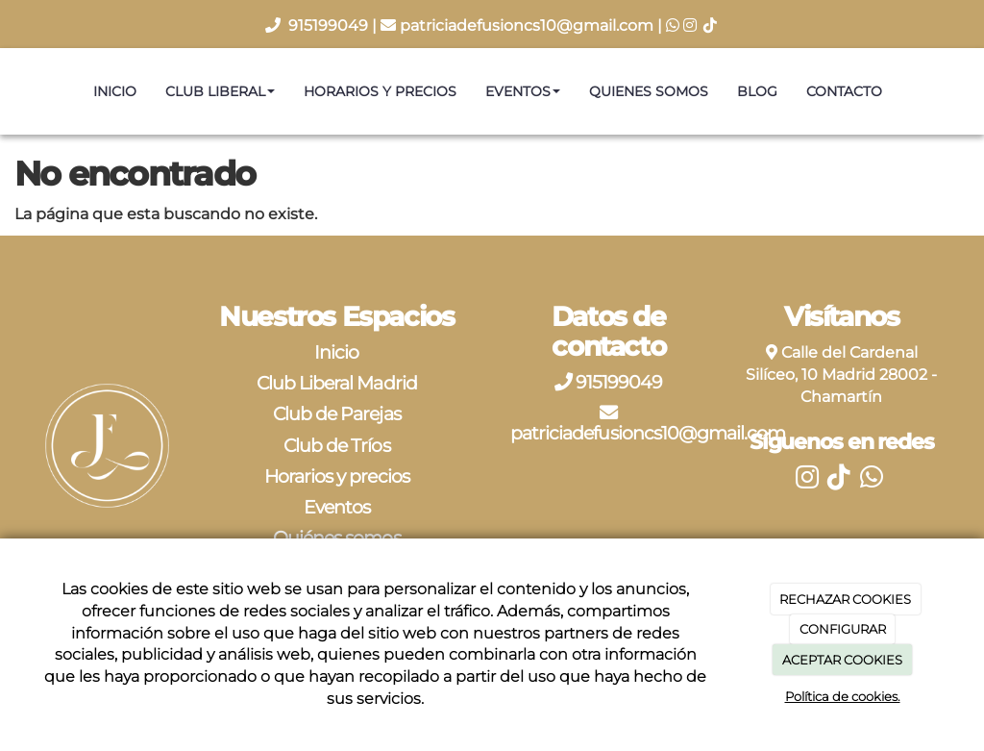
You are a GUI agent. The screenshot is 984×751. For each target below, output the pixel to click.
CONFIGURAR (843, 629)
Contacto (844, 91)
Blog (757, 91)
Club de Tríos (336, 445)
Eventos (522, 91)
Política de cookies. (842, 696)
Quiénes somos (337, 537)
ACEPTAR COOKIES (842, 659)
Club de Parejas (337, 413)
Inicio (114, 91)
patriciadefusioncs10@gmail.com (526, 25)
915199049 (330, 25)
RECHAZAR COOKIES (845, 599)
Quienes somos (648, 91)
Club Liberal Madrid (337, 382)
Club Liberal (220, 91)
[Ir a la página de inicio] (9, 91)
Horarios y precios (380, 91)
